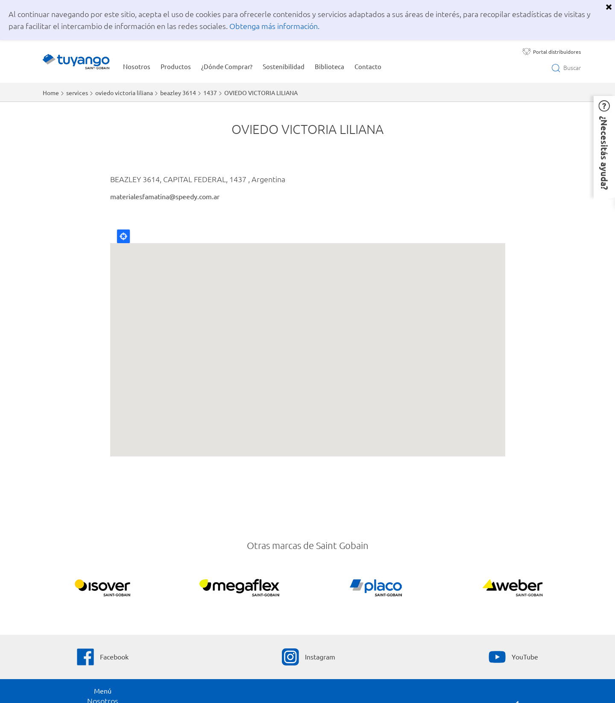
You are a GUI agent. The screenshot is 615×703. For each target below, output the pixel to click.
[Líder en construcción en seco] (376, 589)
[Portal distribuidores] (551, 51)
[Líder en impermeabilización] (239, 589)
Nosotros (136, 66)
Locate (123, 236)
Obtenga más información (273, 26)
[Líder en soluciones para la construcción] (513, 589)
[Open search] (566, 68)
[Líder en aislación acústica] (103, 589)
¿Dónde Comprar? (226, 66)
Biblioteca (329, 66)
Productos (176, 66)
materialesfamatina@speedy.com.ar (165, 196)
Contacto (367, 66)
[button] (604, 147)
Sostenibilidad (284, 66)
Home (51, 92)
